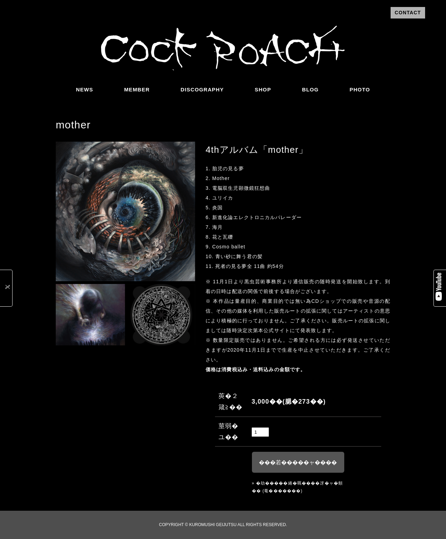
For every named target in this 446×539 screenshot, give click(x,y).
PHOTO (359, 89)
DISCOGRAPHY (202, 89)
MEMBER (136, 89)
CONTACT (408, 12)
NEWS (84, 89)
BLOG (310, 89)
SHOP (263, 89)
